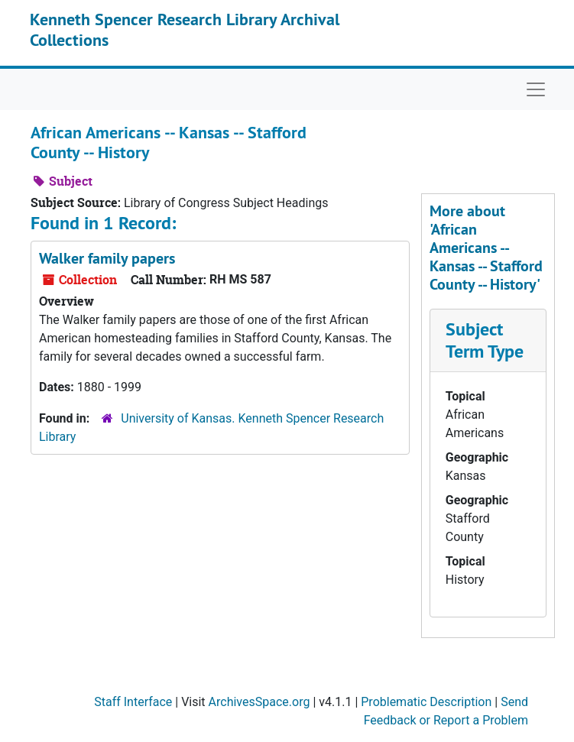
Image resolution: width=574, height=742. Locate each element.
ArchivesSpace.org (259, 702)
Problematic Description (426, 702)
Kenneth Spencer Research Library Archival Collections (184, 29)
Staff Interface (133, 702)
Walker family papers (107, 258)
